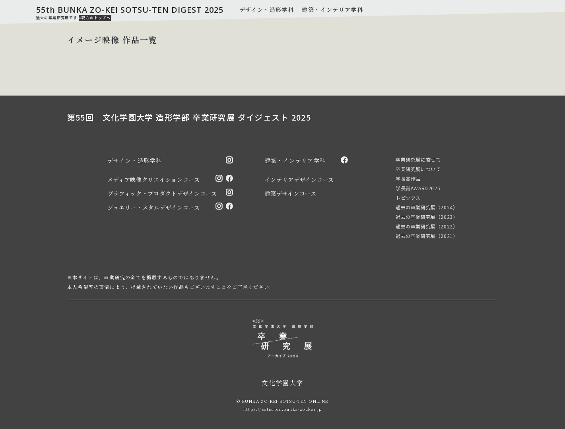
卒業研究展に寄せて (418, 159)
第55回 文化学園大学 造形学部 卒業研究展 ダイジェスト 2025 (189, 117)
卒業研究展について (418, 169)
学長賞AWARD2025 (418, 188)
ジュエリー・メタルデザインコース (153, 207)
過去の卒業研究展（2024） (427, 207)
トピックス (408, 197)
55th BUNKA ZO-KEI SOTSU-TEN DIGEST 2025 (129, 9)
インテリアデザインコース (299, 179)
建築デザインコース (290, 193)
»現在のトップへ (95, 17)
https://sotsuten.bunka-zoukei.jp (282, 409)
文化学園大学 (282, 382)
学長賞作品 (408, 178)
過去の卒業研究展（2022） (427, 226)
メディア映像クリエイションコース (153, 179)
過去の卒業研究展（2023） (427, 216)
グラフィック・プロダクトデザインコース (162, 193)
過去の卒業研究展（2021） (427, 235)
